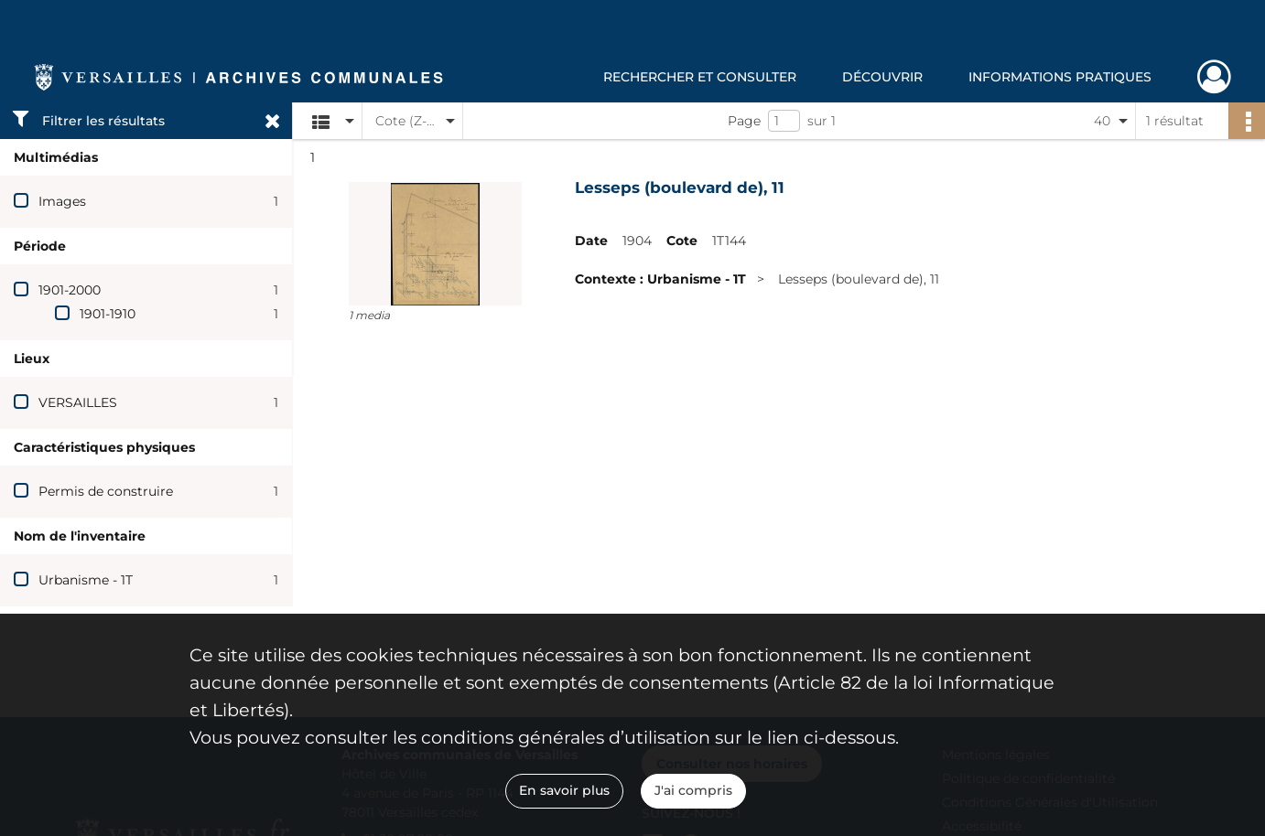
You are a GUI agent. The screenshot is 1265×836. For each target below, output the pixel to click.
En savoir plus (564, 790)
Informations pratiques (1059, 77)
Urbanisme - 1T (85, 580)
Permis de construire (105, 491)
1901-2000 (69, 290)
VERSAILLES (77, 402)
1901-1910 (107, 313)
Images (62, 201)
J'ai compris (693, 790)
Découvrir (882, 77)
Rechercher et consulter (699, 77)
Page (744, 121)
